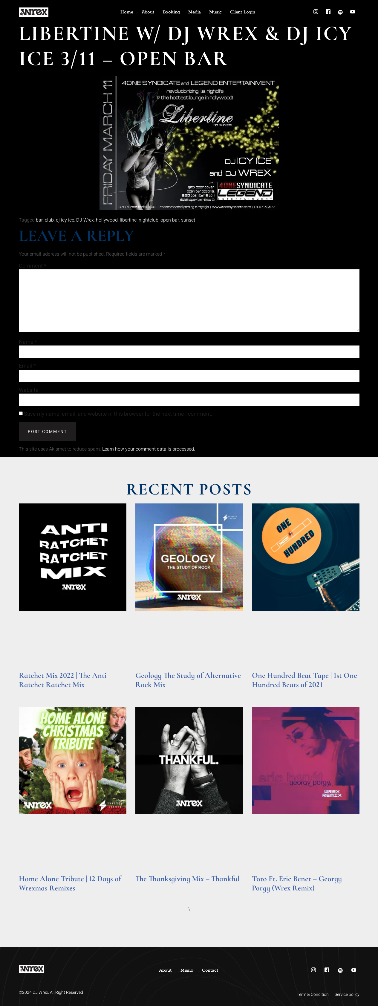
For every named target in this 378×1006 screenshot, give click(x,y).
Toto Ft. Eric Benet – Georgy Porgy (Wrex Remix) (297, 883)
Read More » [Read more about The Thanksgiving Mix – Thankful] (146, 887)
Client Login (242, 12)
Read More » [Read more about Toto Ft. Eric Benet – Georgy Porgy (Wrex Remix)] (263, 896)
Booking (171, 12)
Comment (32, 266)
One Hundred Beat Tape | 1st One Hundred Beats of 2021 (304, 680)
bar (39, 220)
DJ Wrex (85, 220)
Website (29, 390)
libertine (128, 220)
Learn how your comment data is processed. (148, 449)
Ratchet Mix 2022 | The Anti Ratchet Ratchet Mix (63, 680)
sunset (188, 220)
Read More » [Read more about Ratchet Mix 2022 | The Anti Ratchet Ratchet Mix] (30, 693)
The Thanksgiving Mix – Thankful (187, 878)
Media (194, 12)
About (148, 12)
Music (215, 12)
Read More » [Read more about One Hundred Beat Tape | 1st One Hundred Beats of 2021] (263, 693)
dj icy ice (65, 220)
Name (28, 342)
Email (27, 366)
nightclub (148, 220)
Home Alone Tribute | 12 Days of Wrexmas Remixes (70, 883)
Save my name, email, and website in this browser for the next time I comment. (118, 414)
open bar (169, 220)
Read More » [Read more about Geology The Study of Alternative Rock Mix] (146, 693)
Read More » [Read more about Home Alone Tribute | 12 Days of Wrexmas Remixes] (30, 896)
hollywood (107, 220)
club (49, 220)
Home (126, 12)
